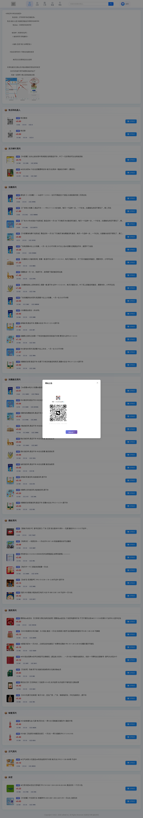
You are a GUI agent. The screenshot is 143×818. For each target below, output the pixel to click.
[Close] (97, 383)
